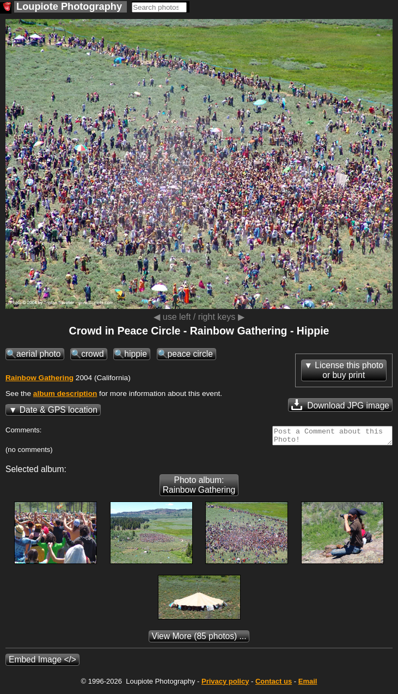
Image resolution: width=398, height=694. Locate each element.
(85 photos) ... (199, 639)
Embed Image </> (42, 662)
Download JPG (340, 404)
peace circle (190, 353)
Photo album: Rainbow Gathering (199, 488)
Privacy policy (225, 684)
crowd (92, 353)
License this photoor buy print (349, 370)
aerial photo (38, 353)
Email (307, 684)
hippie (135, 353)
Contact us (273, 684)
